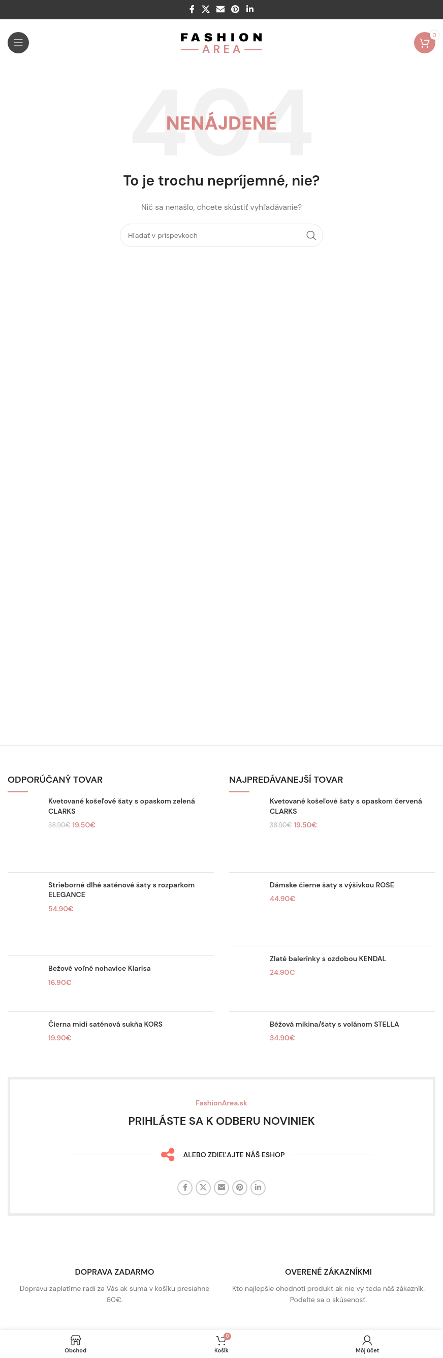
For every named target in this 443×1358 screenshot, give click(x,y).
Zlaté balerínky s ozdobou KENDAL (328, 958)
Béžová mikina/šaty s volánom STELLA (334, 1024)
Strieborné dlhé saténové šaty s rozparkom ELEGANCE (121, 890)
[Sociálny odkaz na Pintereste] (235, 9)
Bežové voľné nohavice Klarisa (99, 968)
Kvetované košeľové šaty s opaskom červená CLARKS (346, 806)
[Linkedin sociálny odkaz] (250, 9)
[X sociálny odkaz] (205, 9)
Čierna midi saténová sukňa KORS (105, 1024)
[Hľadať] (221, 235)
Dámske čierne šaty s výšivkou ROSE (332, 884)
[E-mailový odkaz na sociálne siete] (220, 9)
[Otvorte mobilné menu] (18, 43)
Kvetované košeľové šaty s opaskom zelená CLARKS (121, 806)
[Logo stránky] (221, 42)
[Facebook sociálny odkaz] (192, 9)
